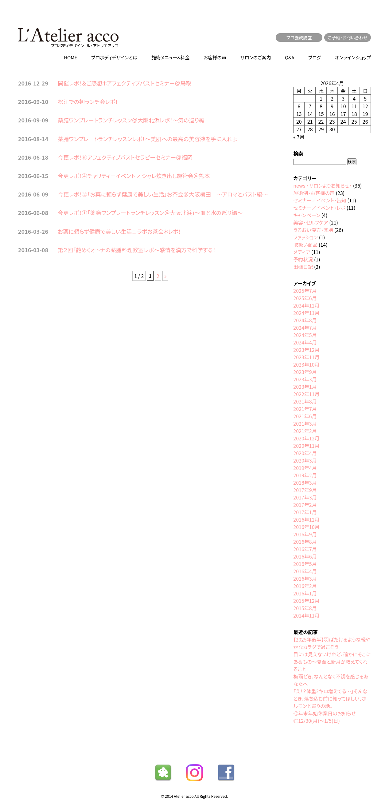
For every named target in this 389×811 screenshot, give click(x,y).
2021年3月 (305, 423)
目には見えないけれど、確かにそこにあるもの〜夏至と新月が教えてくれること (332, 661)
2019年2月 (305, 475)
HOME (70, 57)
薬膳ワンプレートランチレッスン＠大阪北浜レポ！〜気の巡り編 (131, 120)
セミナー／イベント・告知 (319, 200)
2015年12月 (306, 600)
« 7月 (298, 137)
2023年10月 (306, 364)
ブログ (314, 57)
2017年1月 (305, 512)
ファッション (305, 237)
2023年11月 (306, 357)
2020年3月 (305, 460)
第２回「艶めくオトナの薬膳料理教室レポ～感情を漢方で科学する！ (137, 250)
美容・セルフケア (310, 222)
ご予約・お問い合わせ (348, 37)
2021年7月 (305, 408)
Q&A (289, 57)
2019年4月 (305, 467)
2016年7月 (305, 549)
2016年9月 (305, 534)
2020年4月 (305, 453)
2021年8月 (305, 401)
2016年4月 (305, 571)
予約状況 (303, 259)
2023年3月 (305, 379)
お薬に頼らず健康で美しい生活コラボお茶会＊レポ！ (119, 231)
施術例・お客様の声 (314, 193)
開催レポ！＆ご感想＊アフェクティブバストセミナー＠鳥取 (124, 83)
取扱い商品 (305, 244)
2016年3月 (305, 578)
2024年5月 (305, 335)
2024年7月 (305, 327)
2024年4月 (305, 342)
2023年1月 (305, 386)
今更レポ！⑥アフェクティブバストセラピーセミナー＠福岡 (125, 157)
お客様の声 (215, 57)
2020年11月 (306, 445)
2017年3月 (305, 497)
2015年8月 (305, 608)
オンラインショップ (353, 57)
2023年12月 (306, 349)
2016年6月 (305, 556)
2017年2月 (305, 504)
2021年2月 (305, 431)
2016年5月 (305, 563)
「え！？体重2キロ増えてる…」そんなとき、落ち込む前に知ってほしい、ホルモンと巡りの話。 (330, 698)
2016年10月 (306, 527)
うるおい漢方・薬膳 (313, 229)
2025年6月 (305, 298)
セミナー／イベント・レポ (319, 207)
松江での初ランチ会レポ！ (88, 101)
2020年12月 (306, 438)
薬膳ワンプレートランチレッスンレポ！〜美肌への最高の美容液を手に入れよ (147, 139)
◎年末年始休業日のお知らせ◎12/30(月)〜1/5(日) (324, 717)
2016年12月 (306, 519)
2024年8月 (305, 320)
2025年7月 (305, 290)
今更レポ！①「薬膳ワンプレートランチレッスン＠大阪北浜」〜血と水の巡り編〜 (150, 213)
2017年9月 (305, 490)
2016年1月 (305, 593)
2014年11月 (306, 615)
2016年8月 (305, 541)
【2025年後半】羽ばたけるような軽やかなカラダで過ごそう (331, 643)
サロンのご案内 (255, 57)
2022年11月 (306, 394)
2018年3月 (305, 482)
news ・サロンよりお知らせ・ (322, 185)
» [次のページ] (165, 276)
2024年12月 (306, 305)
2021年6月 (305, 416)
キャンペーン (306, 215)
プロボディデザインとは (114, 57)
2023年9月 (305, 372)
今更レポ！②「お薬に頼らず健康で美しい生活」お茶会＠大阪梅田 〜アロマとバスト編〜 (163, 194)
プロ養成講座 (299, 37)
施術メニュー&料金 (170, 57)
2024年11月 (306, 312)
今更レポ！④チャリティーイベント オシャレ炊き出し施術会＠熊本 (134, 176)
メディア (301, 252)
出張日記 (303, 266)
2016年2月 (305, 586)
